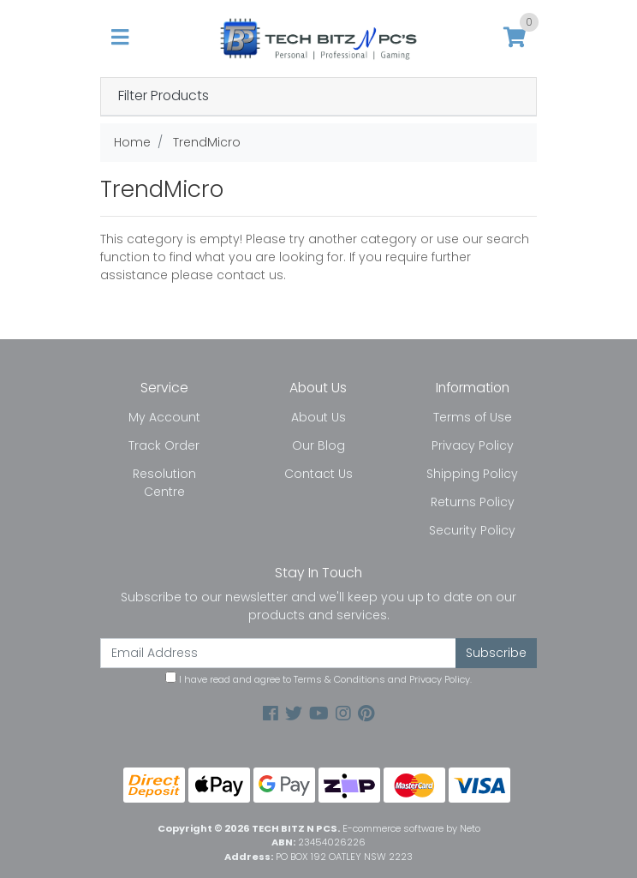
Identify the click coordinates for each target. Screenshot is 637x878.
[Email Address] (278, 653)
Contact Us (318, 473)
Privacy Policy (473, 445)
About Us (318, 417)
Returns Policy (473, 502)
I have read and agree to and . (318, 679)
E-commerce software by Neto (411, 828)
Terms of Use (472, 417)
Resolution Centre (164, 482)
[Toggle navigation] (120, 38)
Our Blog (318, 445)
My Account (164, 417)
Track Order (163, 445)
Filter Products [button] (163, 96)
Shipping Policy (472, 473)
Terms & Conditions (339, 679)
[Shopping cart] (514, 38)
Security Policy (472, 530)
